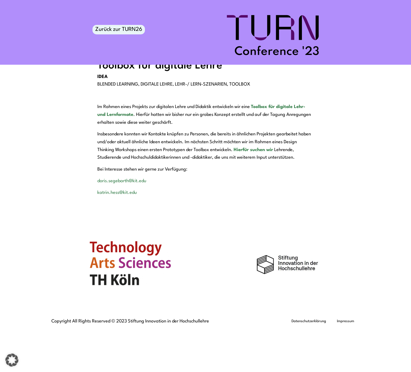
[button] (12, 360)
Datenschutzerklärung (308, 363)
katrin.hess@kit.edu (117, 234)
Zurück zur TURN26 (118, 29)
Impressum (345, 363)
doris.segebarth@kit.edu (121, 222)
